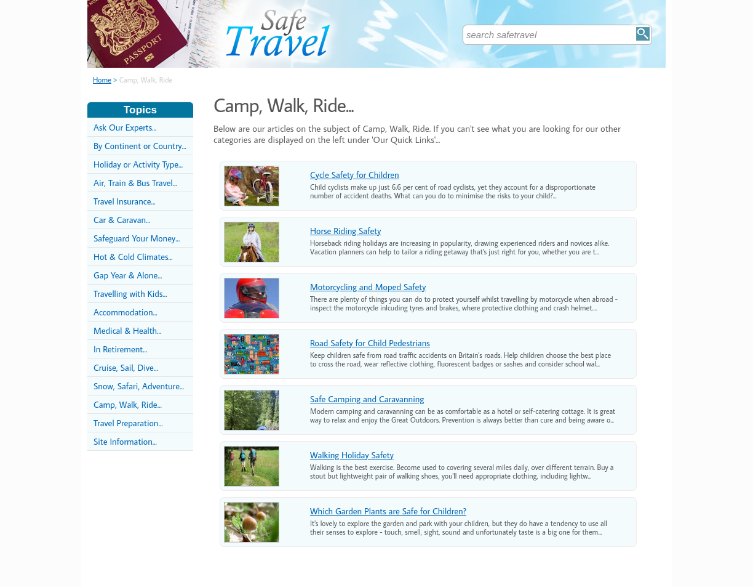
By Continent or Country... (140, 146)
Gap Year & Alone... (128, 275)
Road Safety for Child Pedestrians (370, 343)
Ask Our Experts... (125, 127)
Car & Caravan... (122, 219)
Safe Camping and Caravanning (367, 399)
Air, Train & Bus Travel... (135, 182)
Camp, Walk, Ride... (128, 404)
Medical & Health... (127, 330)
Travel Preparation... (128, 423)
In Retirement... (120, 349)
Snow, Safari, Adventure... (139, 386)
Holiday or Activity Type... (138, 164)
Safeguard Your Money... (137, 238)
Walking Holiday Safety (352, 455)
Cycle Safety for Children (354, 174)
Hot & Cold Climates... (133, 256)
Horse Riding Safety (345, 231)
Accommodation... (125, 312)
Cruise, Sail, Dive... (126, 367)
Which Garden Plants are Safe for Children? (388, 511)
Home (102, 79)
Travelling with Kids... (130, 293)
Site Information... (125, 441)
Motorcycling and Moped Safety (368, 287)
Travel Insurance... (125, 201)
